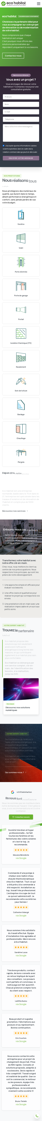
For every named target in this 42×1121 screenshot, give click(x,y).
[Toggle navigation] (38, 4)
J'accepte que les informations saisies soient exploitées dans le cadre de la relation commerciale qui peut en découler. (20, 148)
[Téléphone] (37, 1116)
